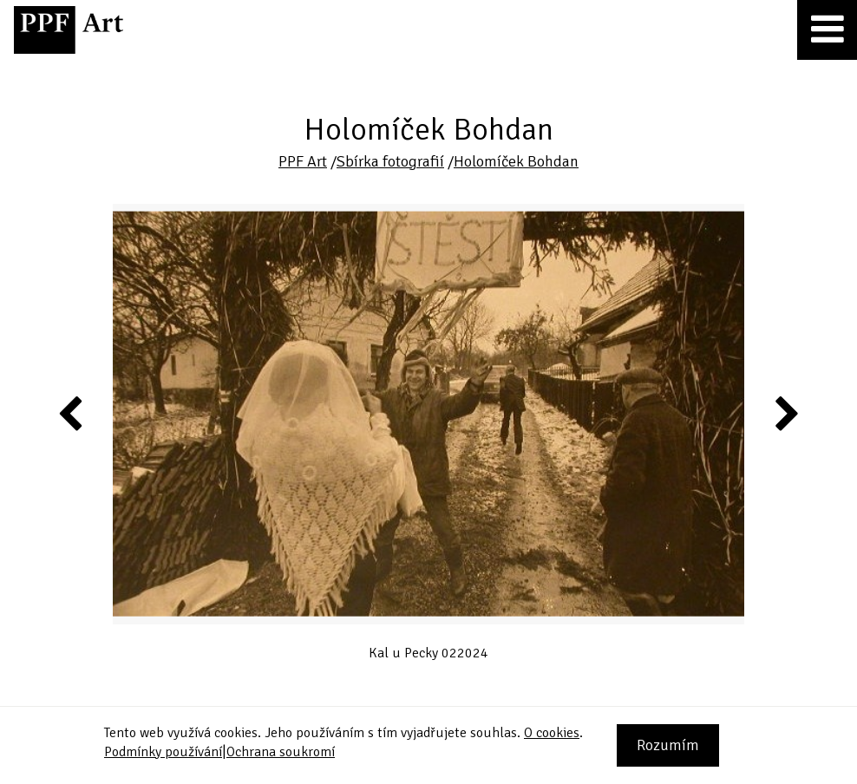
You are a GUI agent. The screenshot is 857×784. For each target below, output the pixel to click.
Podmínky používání (163, 752)
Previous (71, 413)
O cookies (551, 733)
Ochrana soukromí (280, 752)
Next (785, 413)
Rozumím (668, 745)
